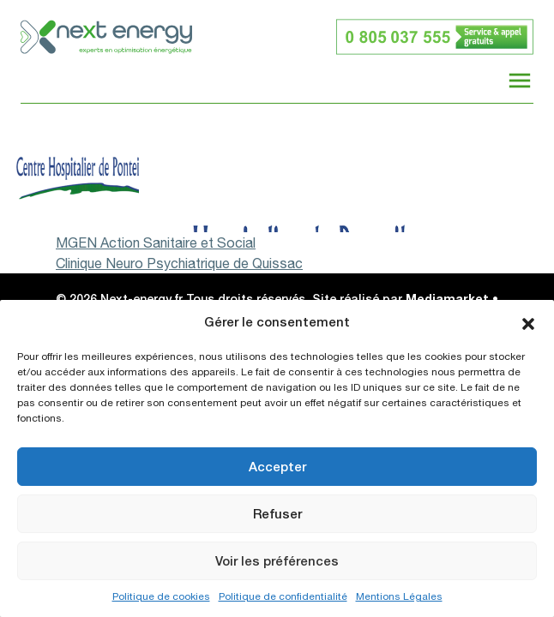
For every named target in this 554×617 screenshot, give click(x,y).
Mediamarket (447, 298)
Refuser (277, 513)
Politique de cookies (161, 596)
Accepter (277, 466)
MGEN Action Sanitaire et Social (156, 242)
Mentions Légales (399, 596)
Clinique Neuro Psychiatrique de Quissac (179, 263)
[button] (528, 322)
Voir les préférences (277, 561)
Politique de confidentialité (283, 596)
